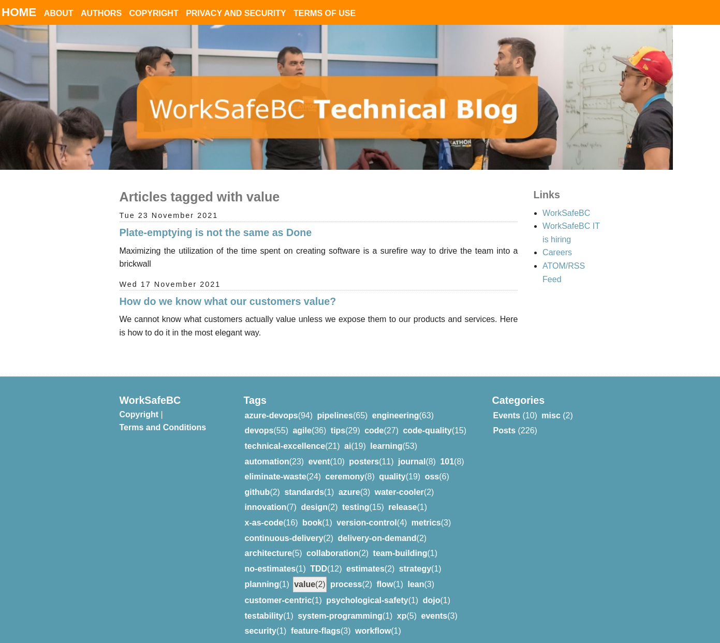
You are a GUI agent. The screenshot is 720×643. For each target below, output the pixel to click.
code (374, 418)
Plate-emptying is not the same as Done (216, 232)
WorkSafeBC (566, 213)
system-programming (340, 603)
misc (550, 403)
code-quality (427, 418)
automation (267, 449)
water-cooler (399, 479)
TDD (318, 556)
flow (385, 571)
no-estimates (270, 556)
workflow (373, 618)
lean (416, 571)
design (314, 494)
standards (304, 479)
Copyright (154, 13)
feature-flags (316, 618)
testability (264, 603)
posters (364, 449)
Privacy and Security (236, 13)
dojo (431, 587)
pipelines (335, 403)
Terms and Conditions (163, 415)
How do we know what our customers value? (228, 301)
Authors (101, 13)
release (402, 494)
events (434, 603)
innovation (266, 494)
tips (338, 418)
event (319, 449)
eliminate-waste (275, 464)
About (59, 13)
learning (386, 433)
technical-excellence (285, 433)
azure (349, 479)
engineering (395, 403)
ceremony (345, 464)
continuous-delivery (284, 525)
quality (392, 464)
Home (19, 12)
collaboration (332, 540)
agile (301, 418)
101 (447, 449)
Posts (504, 418)
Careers (557, 252)
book (312, 510)
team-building (400, 540)
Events (506, 403)
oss (432, 464)
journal (411, 449)
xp (402, 603)
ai (347, 433)
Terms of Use (324, 13)
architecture (268, 540)
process (346, 571)
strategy (415, 556)
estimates (365, 556)
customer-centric (278, 587)
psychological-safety (367, 587)
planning (262, 571)
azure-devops (271, 403)
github (257, 479)
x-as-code (264, 510)
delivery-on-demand (377, 525)
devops (259, 418)
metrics (426, 510)
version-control (366, 510)
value (304, 571)
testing (355, 494)
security (260, 618)
